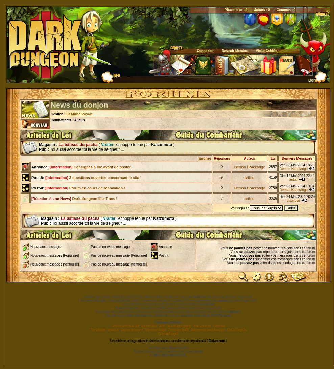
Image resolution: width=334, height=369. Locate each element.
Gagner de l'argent (132, 330)
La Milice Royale (79, 114)
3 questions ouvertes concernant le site (92, 178)
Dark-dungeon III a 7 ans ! (74, 199)
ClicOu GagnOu (237, 330)
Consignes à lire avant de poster (90, 167)
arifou (249, 178)
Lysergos (293, 200)
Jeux (162, 326)
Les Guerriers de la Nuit (125, 326)
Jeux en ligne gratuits (179, 326)
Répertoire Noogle (155, 330)
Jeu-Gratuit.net (202, 326)
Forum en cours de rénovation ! (85, 188)
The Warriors (97, 330)
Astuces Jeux (149, 326)
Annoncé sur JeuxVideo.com (208, 330)
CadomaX (219, 326)
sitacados (113, 330)
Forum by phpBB (178, 330)
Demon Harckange (249, 167)
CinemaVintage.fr (168, 334)
